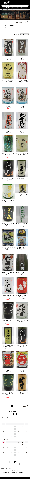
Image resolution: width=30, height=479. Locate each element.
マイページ (15, 7)
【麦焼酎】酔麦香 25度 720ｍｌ (22, 57)
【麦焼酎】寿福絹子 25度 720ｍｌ (8, 130)
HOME (3, 9)
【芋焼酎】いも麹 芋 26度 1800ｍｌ (22, 393)
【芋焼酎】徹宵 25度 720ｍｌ (22, 224)
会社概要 (3, 470)
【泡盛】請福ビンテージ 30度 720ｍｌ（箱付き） (22, 248)
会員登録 (7, 7)
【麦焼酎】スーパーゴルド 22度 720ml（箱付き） (8, 81)
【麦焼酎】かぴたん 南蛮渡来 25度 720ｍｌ (22, 154)
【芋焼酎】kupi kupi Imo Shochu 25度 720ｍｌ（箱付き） (22, 81)
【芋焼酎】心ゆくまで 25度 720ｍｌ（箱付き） (8, 179)
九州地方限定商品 (15, 12)
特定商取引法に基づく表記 (13, 470)
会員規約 (21, 472)
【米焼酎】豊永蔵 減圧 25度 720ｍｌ (8, 201)
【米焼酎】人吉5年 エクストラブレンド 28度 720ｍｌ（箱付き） (8, 393)
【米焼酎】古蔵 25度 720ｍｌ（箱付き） (22, 273)
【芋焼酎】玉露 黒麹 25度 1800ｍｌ (8, 369)
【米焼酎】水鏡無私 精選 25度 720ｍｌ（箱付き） (8, 346)
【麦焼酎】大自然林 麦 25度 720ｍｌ (8, 154)
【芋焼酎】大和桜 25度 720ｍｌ (8, 57)
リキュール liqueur (15, 16)
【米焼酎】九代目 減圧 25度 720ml (8, 105)
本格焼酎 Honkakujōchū (5, 17)
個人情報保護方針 (5, 472)
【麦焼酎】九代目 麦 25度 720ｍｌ (22, 195)
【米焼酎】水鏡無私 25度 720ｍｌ (21, 179)
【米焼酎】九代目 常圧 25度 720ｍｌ (22, 321)
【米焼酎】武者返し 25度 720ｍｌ (21, 130)
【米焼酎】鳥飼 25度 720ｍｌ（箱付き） (8, 296)
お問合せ (3, 474)
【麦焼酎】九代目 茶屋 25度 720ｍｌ (22, 105)
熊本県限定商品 (5, 12)
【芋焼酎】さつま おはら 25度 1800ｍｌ (8, 248)
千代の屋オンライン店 (15, 411)
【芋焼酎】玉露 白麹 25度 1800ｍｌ (22, 369)
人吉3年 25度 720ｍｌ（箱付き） (8, 321)
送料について (14, 472)
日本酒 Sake (24, 12)
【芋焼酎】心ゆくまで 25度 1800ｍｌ (22, 346)
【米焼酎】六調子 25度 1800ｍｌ (8, 273)
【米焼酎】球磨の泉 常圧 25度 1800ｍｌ (22, 296)
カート (23, 7)
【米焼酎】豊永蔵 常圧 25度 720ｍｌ (8, 224)
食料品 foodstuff (24, 16)
